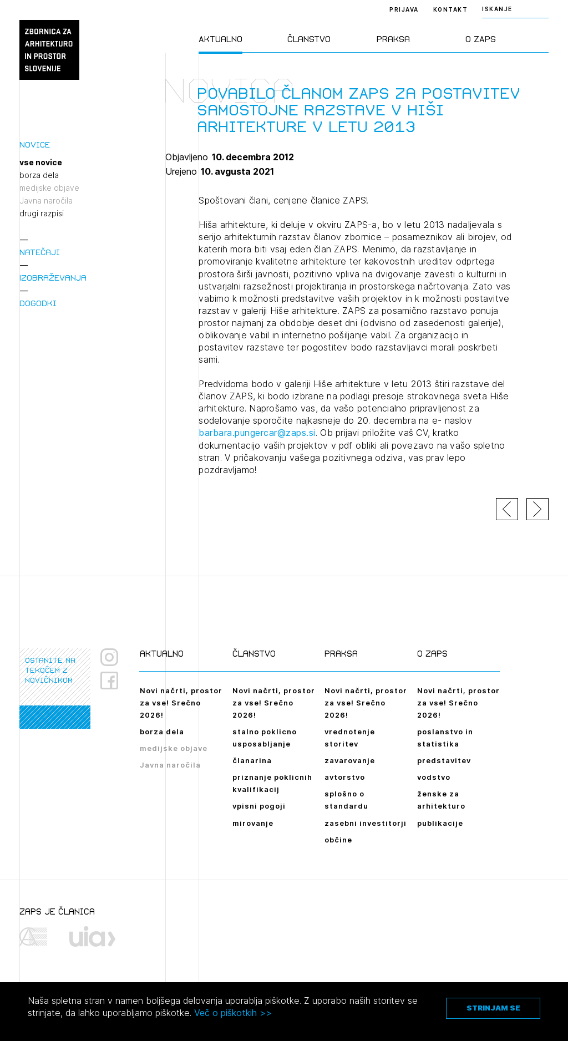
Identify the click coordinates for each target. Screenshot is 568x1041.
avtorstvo (344, 777)
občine (338, 840)
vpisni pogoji (259, 806)
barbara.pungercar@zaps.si (257, 432)
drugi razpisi (41, 214)
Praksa (393, 39)
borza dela (39, 175)
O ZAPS (480, 39)
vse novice (40, 162)
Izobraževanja (53, 277)
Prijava (404, 9)
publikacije (440, 823)
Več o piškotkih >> (233, 1013)
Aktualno (220, 39)
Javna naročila (46, 201)
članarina (252, 760)
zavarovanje (349, 760)
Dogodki (38, 303)
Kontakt (450, 9)
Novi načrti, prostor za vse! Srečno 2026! (181, 702)
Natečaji (39, 252)
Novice (34, 144)
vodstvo (433, 777)
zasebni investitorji (365, 823)
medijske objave (49, 188)
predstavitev (444, 760)
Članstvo (309, 39)
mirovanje (252, 823)
